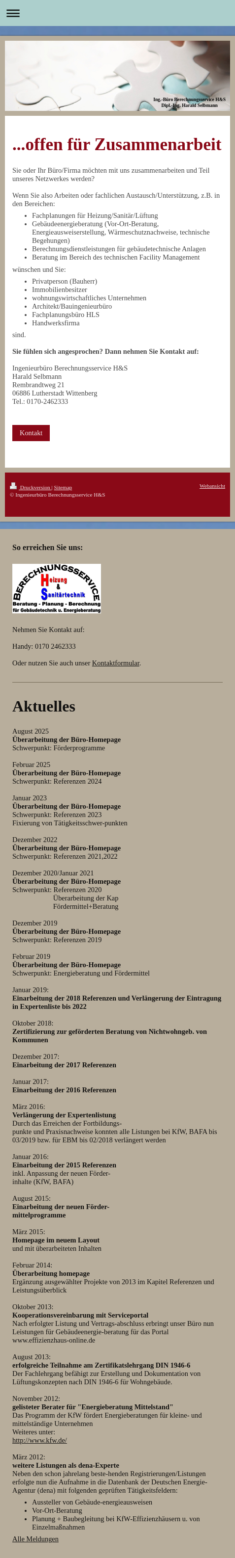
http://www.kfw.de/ (39, 1440)
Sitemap (63, 487)
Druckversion (31, 487)
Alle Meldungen (35, 1539)
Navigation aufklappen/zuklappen (117, 13)
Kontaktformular (115, 663)
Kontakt (31, 433)
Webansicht (212, 486)
